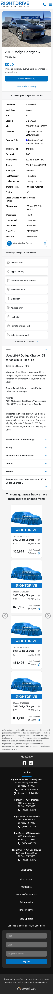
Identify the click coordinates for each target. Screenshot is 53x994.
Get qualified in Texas (26, 894)
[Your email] (26, 954)
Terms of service (26, 910)
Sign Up (26, 961)
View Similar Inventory (26, 86)
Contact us (26, 887)
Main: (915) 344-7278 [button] (26, 789)
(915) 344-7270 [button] (27, 843)
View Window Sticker (26, 243)
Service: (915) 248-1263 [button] (26, 793)
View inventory (26, 879)
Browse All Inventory (26, 78)
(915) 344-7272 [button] (27, 810)
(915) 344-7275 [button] (27, 860)
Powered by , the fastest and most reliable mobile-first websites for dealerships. (26, 983)
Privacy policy (26, 902)
